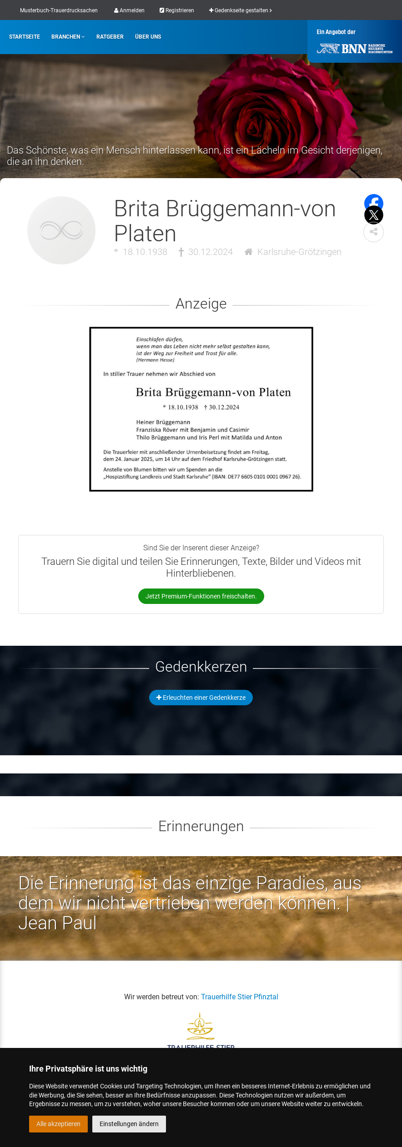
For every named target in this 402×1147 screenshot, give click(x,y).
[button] (373, 232)
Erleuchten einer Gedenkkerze (201, 697)
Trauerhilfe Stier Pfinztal (239, 996)
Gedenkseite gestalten (240, 10)
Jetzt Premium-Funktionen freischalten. (201, 596)
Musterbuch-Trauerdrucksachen (59, 10)
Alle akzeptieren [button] (58, 1123)
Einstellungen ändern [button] (129, 1123)
